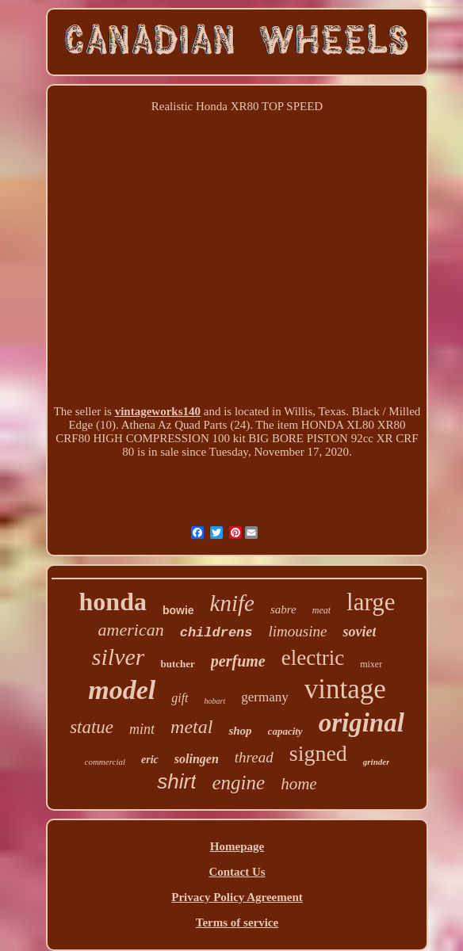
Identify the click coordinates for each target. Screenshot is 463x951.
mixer (371, 664)
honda (113, 601)
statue (91, 727)
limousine (298, 631)
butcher (177, 664)
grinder (376, 761)
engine (238, 782)
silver (118, 657)
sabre (283, 609)
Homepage (237, 846)
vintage (345, 689)
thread (254, 757)
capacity (285, 731)
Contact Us (237, 871)
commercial (105, 761)
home (299, 783)
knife (232, 603)
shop (239, 730)
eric (150, 760)
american (131, 630)
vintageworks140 (158, 411)
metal (191, 726)
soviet (359, 632)
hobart (215, 701)
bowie (178, 610)
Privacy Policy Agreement (237, 897)
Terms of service (237, 922)
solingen (196, 759)
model (121, 690)
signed (318, 753)
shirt (176, 781)
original (361, 722)
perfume (238, 661)
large (370, 602)
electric (312, 658)
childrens (216, 632)
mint (142, 729)
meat (321, 610)
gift (179, 698)
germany (264, 697)
